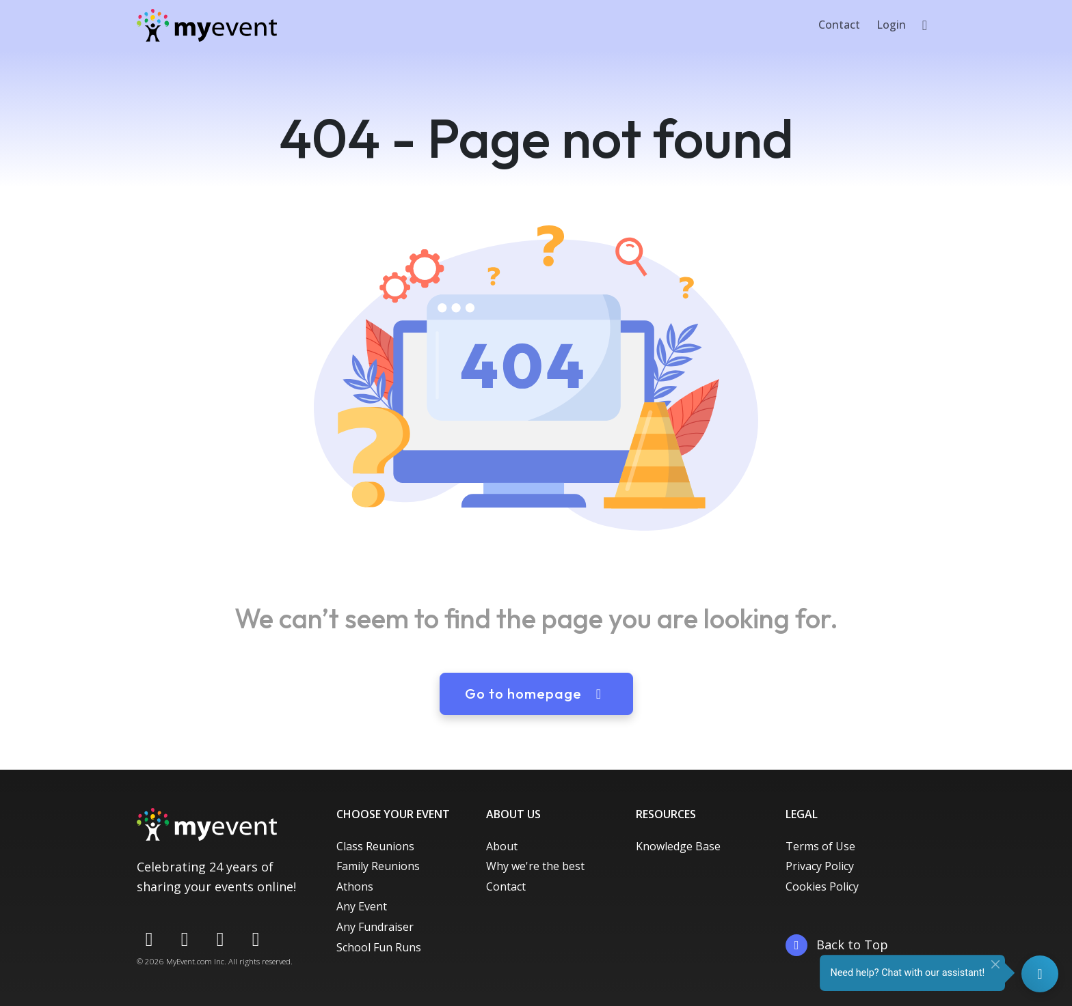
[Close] (995, 964)
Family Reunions (378, 866)
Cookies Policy (822, 886)
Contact (839, 24)
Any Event (361, 906)
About (502, 846)
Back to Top (837, 945)
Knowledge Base (678, 846)
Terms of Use (820, 846)
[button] (924, 25)
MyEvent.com (189, 961)
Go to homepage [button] (536, 693)
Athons (354, 886)
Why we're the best (535, 866)
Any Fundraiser (375, 926)
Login (891, 24)
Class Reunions (375, 846)
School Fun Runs (378, 947)
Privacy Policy (820, 866)
